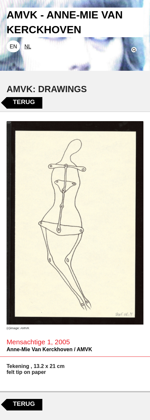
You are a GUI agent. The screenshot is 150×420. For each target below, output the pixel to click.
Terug (24, 101)
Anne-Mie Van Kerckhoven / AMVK (49, 349)
